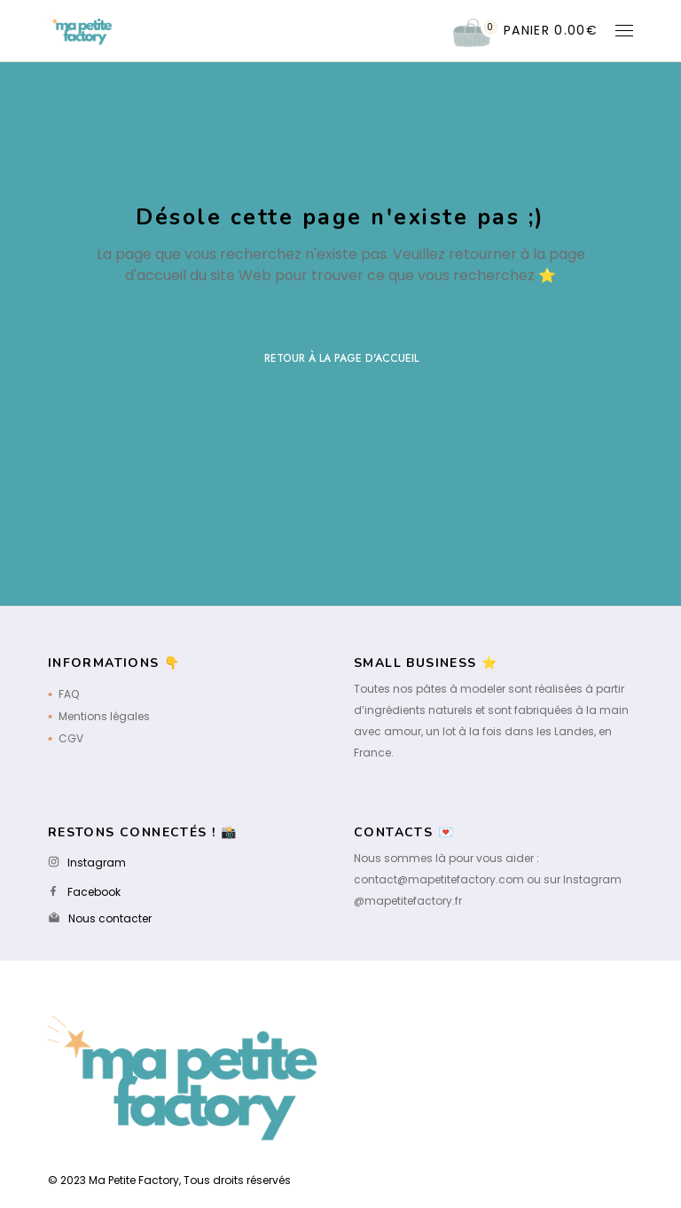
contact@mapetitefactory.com (439, 879)
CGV (71, 738)
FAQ (69, 694)
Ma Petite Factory (134, 1180)
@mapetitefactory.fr (408, 900)
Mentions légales (104, 716)
